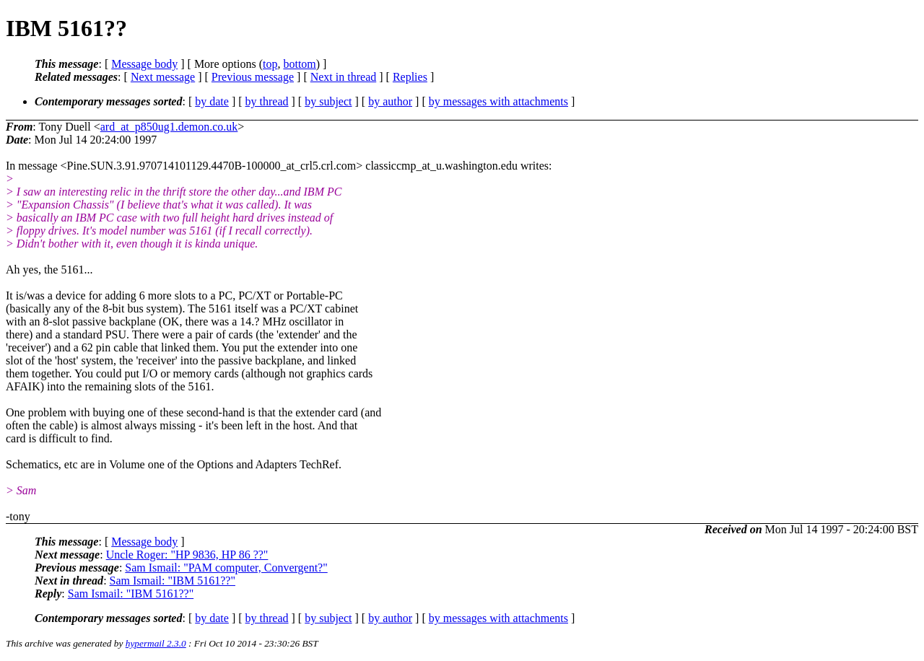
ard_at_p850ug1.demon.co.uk (169, 127)
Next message (163, 77)
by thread (267, 101)
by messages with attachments (498, 101)
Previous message (253, 77)
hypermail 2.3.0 (156, 643)
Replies (410, 77)
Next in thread (343, 77)
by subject (328, 101)
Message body (144, 64)
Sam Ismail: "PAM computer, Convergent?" (226, 567)
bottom (299, 64)
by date (212, 101)
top (270, 64)
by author (390, 101)
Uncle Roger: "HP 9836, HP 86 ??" (187, 554)
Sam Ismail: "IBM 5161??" (172, 580)
